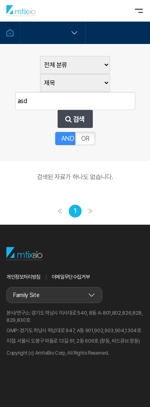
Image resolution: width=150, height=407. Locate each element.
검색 (74, 119)
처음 (60, 211)
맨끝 (90, 211)
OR (85, 138)
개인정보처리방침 (23, 277)
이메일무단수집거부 (71, 277)
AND (67, 138)
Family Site (26, 295)
